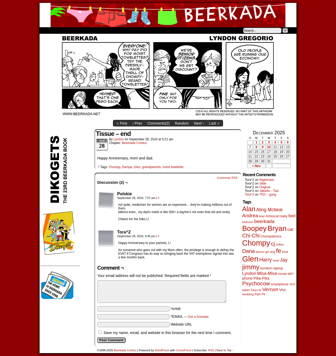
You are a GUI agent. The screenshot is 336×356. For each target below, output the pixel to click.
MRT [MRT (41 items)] (291, 273)
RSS (211, 350)
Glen (137, 167)
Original (264, 187)
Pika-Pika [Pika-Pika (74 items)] (261, 278)
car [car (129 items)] (291, 229)
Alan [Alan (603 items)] (248, 209)
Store (78, 30)
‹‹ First (122, 123)
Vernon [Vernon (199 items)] (270, 289)
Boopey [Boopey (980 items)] (254, 228)
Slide (263, 183)
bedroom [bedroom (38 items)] (247, 222)
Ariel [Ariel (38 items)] (262, 216)
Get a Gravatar (198, 317)
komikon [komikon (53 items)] (266, 268)
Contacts (99, 30)
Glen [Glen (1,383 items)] (250, 258)
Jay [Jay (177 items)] (284, 260)
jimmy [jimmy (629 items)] (250, 267)
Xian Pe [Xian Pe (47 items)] (259, 294)
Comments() (159, 123)
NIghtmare (266, 180)
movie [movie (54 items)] (282, 274)
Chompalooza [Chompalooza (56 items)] (271, 236)
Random (182, 123)
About (62, 30)
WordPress (162, 350)
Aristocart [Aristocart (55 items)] (272, 216)
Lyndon (118, 139)
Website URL (181, 324)
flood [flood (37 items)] (285, 251)
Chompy (114, 167)
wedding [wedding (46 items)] (248, 294)
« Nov (256, 166)
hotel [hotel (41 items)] (276, 260)
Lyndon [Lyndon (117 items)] (249, 273)
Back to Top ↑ (225, 350)
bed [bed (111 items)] (291, 215)
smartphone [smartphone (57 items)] (280, 284)
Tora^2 (249, 194)
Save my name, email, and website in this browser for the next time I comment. (168, 333)
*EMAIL (190, 316)
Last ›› (214, 123)
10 (268, 147)
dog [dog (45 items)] (272, 251)
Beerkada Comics (168, 15)
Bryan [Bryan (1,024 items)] (277, 228)
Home (46, 30)
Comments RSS (227, 177)
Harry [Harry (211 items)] (265, 260)
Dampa (127, 167)
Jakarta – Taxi (269, 191)
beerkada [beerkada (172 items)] (264, 221)
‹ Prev (137, 123)
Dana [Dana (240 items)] (248, 251)
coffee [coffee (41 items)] (280, 244)
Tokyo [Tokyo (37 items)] (254, 290)
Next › (199, 123)
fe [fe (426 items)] (278, 250)
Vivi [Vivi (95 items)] (282, 289)
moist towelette (172, 167)
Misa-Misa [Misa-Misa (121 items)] (267, 273)
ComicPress (183, 350)
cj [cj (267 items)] (273, 244)
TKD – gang (267, 194)
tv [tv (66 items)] (260, 290)
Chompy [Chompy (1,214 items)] (256, 243)
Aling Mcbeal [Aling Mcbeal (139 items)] (269, 209)
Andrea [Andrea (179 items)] (250, 215)
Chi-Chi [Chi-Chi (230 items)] (251, 235)
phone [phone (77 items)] (247, 278)
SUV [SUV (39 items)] (292, 284)
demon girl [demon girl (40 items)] (262, 251)
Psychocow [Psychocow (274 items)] (256, 283)
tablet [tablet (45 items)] (246, 290)
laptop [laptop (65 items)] (278, 268)
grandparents (151, 167)
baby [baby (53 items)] (284, 216)
